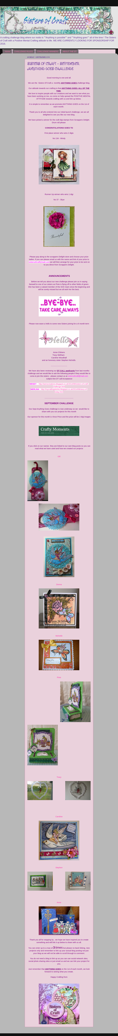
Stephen (58, 868)
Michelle (59, 636)
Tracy (59, 777)
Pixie (59, 677)
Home (7, 51)
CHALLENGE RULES (23, 51)
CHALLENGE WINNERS (47, 51)
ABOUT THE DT (70, 51)
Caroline (58, 817)
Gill (59, 456)
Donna (59, 584)
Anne (59, 902)
